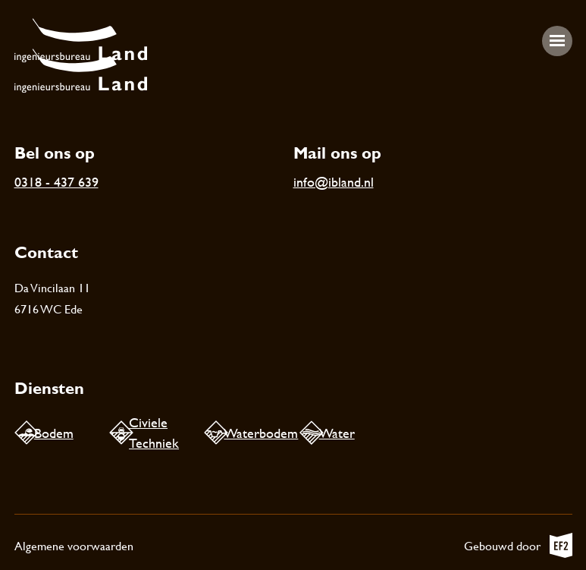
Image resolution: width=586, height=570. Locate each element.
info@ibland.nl (333, 182)
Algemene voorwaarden (73, 545)
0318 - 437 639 (56, 182)
